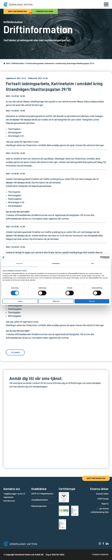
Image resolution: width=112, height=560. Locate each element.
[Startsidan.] (4, 63)
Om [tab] (92, 263)
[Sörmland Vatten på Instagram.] (100, 544)
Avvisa (20, 301)
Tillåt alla (92, 301)
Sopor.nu (104, 504)
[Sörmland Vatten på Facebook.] (103, 544)
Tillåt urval (56, 301)
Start (8, 63)
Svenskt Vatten (102, 494)
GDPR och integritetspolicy (42, 494)
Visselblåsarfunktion (39, 500)
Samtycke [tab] (19, 263)
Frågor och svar (44, 11)
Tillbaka (15, 352)
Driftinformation (19, 12)
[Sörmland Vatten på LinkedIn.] (107, 544)
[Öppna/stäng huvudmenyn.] (105, 4)
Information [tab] (56, 263)
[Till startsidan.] (18, 4)
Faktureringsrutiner (39, 506)
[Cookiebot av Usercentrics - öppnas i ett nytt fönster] (97, 257)
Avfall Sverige (102, 499)
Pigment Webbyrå (100, 555)
